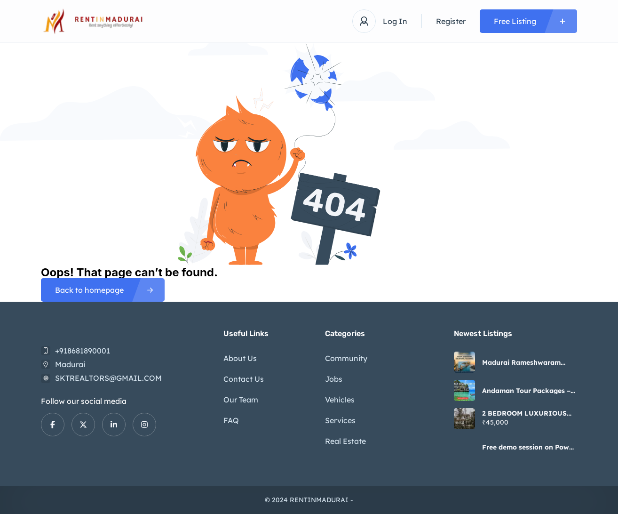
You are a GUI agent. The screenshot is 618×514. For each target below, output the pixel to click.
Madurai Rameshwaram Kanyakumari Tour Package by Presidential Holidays (528, 362)
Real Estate (345, 441)
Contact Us (243, 379)
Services (340, 420)
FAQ (231, 420)
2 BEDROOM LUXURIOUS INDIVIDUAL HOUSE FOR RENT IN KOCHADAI (526, 413)
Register (451, 21)
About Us (240, 358)
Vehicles (340, 399)
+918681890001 (82, 350)
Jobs (333, 379)
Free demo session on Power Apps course (529, 447)
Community (346, 358)
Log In (395, 21)
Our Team (240, 399)
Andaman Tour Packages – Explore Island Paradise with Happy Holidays (526, 390)
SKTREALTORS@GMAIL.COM (108, 378)
